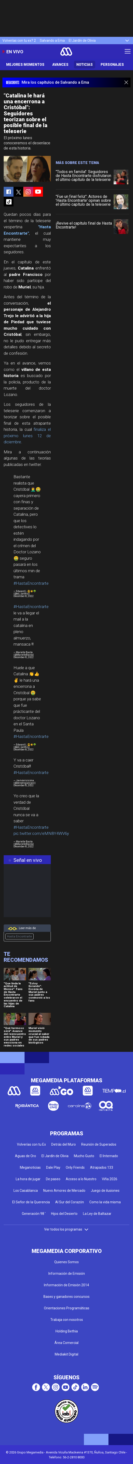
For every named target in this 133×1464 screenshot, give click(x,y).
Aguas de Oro (25, 1156)
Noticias (84, 65)
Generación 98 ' (34, 1214)
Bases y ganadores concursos (66, 1297)
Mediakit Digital (66, 1354)
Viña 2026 (109, 1179)
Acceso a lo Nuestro (81, 1179)
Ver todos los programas (66, 1229)
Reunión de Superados (98, 1144)
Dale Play (53, 1167)
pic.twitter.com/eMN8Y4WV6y (41, 833)
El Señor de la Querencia (31, 1202)
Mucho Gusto (84, 1156)
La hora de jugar (28, 1179)
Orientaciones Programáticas (66, 1308)
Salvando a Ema (52, 40)
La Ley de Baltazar (97, 1214)
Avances (60, 65)
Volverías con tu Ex (31, 1144)
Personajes (112, 65)
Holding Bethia (66, 1331)
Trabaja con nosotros (66, 1320)
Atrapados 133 (101, 1167)
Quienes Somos (66, 1262)
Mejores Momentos (25, 65)
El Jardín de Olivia (82, 40)
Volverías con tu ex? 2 (19, 40)
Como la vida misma (105, 1202)
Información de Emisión (66, 1273)
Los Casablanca (25, 1191)
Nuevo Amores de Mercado (64, 1191)
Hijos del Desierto (64, 1214)
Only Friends (75, 1167)
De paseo (53, 1179)
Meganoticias (30, 1167)
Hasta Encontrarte (19, 936)
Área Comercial (66, 1343)
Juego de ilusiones (105, 1191)
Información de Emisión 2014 (66, 1285)
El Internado (109, 1156)
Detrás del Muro (63, 1144)
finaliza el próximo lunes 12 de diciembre (27, 435)
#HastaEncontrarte (31, 583)
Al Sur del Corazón (69, 1202)
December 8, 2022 (23, 596)
